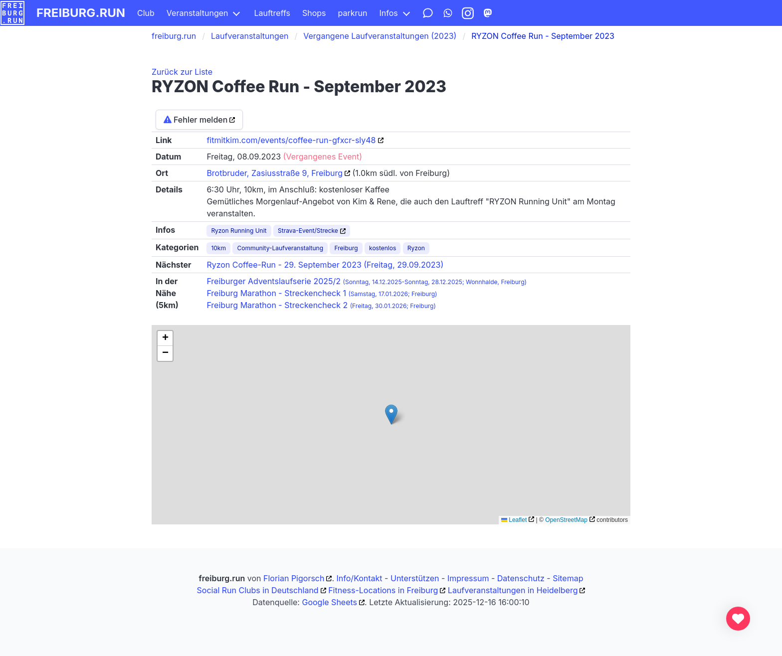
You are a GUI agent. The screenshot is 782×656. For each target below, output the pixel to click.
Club (146, 13)
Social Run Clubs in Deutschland (258, 590)
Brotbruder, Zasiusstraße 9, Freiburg (274, 173)
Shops (314, 13)
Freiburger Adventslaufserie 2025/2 (366, 281)
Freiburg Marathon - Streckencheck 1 (321, 293)
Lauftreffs (272, 13)
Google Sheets (329, 602)
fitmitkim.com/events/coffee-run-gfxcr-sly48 (291, 140)
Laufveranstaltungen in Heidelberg (513, 590)
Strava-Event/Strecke (308, 230)
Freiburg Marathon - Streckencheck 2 (320, 305)
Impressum (468, 578)
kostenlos (382, 248)
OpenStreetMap (566, 519)
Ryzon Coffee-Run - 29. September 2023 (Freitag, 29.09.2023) (324, 265)
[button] (391, 414)
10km (218, 248)
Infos (388, 13)
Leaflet (514, 519)
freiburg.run (80, 12)
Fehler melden (195, 120)
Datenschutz (521, 578)
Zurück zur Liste (182, 72)
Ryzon (416, 248)
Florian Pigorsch (293, 578)
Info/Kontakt (360, 578)
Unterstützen (415, 578)
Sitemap (568, 578)
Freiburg (346, 248)
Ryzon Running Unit (238, 230)
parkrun (353, 13)
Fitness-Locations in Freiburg (383, 590)
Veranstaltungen (197, 13)
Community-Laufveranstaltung (280, 248)
